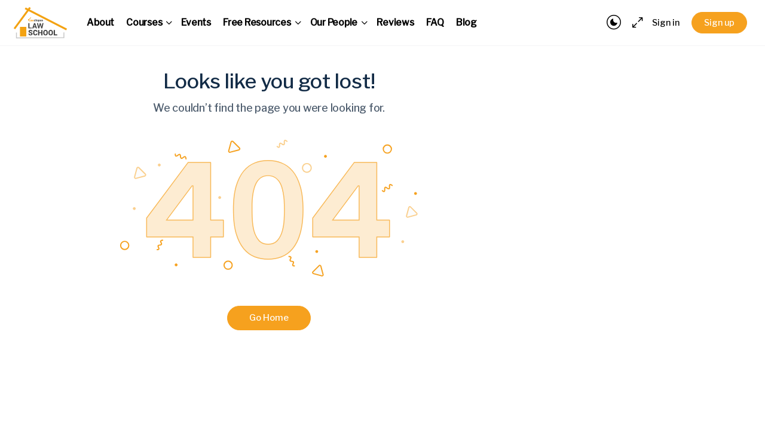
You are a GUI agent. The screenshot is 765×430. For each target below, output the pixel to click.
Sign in (666, 22)
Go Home (269, 317)
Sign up (719, 22)
